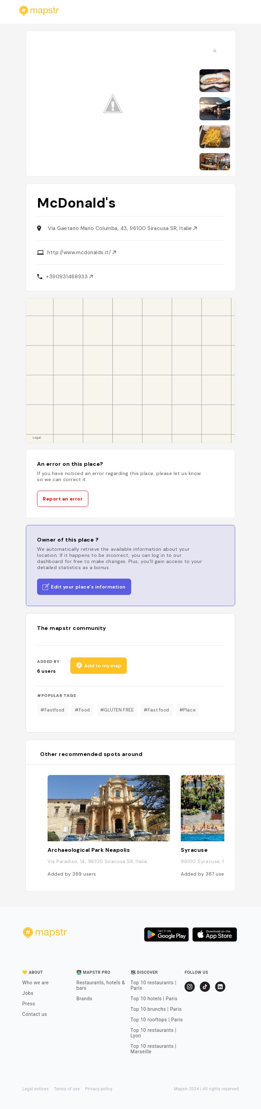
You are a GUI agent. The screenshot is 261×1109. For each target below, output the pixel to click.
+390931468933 (69, 276)
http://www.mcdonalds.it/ (81, 252)
